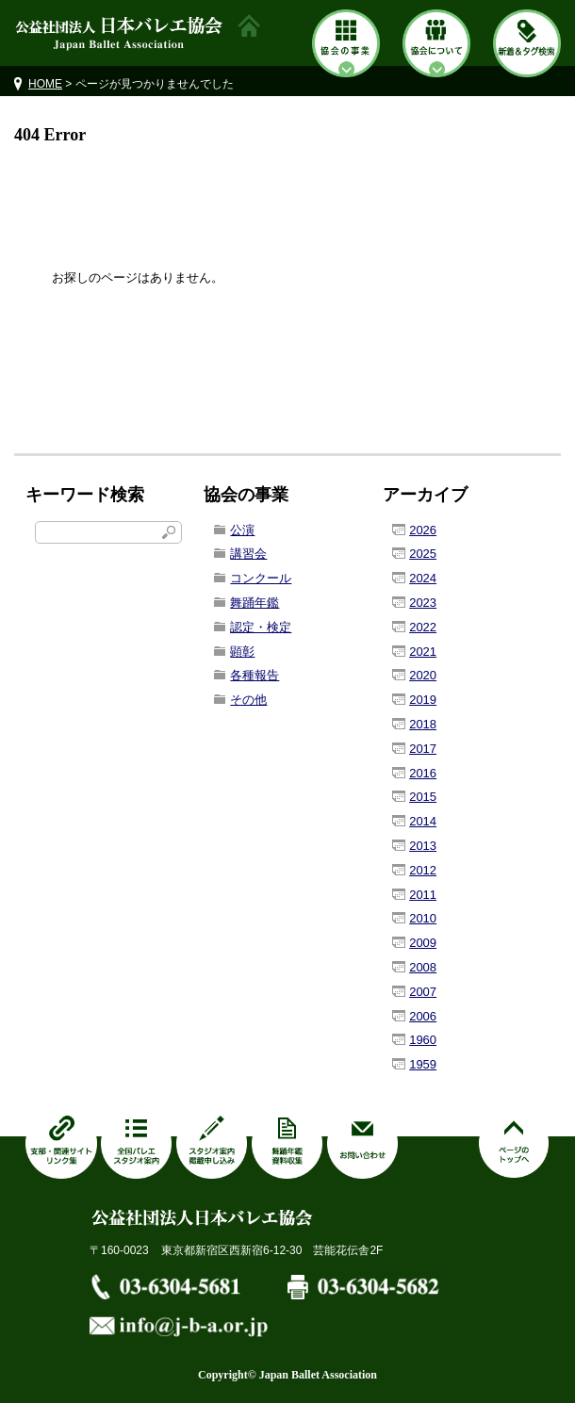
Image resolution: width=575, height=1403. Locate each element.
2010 (422, 918)
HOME (45, 83)
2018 (422, 724)
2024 (422, 578)
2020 (422, 675)
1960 (422, 1040)
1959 (422, 1064)
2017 (422, 749)
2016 (422, 773)
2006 (422, 1016)
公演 (242, 530)
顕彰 (242, 651)
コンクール (260, 578)
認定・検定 (260, 627)
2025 (422, 554)
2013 (422, 846)
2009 (422, 943)
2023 (422, 602)
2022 (422, 627)
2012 (422, 870)
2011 (422, 895)
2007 (422, 992)
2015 (422, 797)
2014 (422, 821)
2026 (422, 530)
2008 (422, 967)
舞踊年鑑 (254, 602)
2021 (422, 651)
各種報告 (254, 675)
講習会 (248, 554)
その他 (248, 700)
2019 (422, 700)
